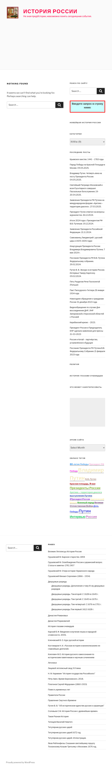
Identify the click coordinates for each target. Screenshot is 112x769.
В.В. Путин (90, 479)
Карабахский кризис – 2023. (83, 322)
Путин (85, 510)
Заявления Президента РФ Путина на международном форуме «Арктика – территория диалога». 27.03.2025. (87, 203)
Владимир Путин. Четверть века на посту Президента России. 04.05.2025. (86, 176)
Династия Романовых (58, 615)
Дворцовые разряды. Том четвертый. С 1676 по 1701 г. (76, 604)
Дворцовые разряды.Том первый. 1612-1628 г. (72, 609)
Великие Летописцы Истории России (65, 551)
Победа (74, 471)
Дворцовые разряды (57, 581)
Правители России (56, 695)
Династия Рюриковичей (59, 621)
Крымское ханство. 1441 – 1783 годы (87, 159)
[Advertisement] (56, 41)
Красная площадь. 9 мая (83, 483)
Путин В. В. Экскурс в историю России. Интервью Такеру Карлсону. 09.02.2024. (87, 273)
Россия (91, 517)
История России (50, 11)
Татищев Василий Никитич (60, 722)
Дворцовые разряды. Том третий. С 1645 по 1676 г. (74, 599)
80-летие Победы (79, 464)
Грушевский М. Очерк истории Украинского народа (71, 571)
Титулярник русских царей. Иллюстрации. (67, 738)
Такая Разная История (58, 716)
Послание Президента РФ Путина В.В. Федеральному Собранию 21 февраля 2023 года (87, 351)
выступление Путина (81, 495)
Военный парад (85, 502)
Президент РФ (96, 464)
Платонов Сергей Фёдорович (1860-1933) (67, 684)
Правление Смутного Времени (62, 700)
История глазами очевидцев (61, 626)
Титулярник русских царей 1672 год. (64, 732)
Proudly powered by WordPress (20, 762)
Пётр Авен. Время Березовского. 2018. (66, 679)
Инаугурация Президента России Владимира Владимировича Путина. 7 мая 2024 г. (87, 249)
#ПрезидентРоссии (80, 499)
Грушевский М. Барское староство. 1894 (66, 557)
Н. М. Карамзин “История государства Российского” (71, 673)
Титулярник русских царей (60, 727)
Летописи (52, 662)
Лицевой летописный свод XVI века (64, 668)
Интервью (78, 517)
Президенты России (85, 488)
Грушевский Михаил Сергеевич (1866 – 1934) (69, 576)
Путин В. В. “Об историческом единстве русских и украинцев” (76, 705)
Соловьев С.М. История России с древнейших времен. (73, 711)
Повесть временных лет (59, 689)
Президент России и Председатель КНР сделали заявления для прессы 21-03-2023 (86, 330)
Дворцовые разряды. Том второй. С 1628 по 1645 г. (75, 594)
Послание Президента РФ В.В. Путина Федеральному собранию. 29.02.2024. (87, 261)
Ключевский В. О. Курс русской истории (66, 640)
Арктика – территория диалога (86, 492)
